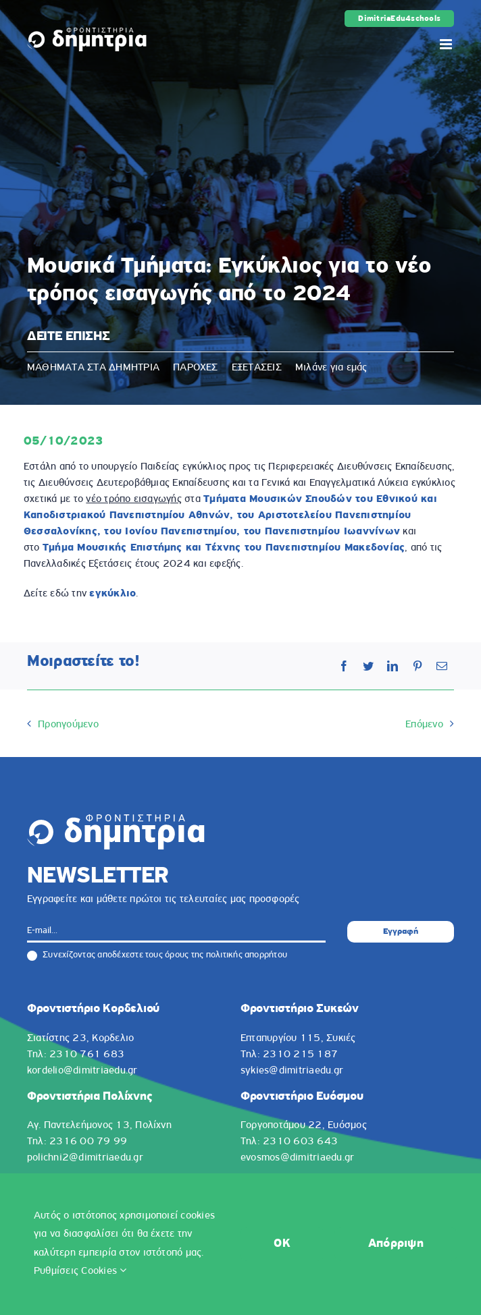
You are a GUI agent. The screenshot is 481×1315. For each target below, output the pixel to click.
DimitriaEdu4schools (399, 19)
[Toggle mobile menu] (447, 44)
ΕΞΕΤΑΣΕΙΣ (257, 367)
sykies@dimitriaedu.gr (291, 1070)
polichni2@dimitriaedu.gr (85, 1157)
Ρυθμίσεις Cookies (80, 1271)
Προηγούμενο (68, 724)
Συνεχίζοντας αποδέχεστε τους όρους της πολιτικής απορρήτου (157, 955)
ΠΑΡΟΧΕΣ (195, 367)
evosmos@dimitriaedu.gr (297, 1157)
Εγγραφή (400, 931)
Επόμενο (424, 724)
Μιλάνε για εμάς (331, 367)
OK (282, 1243)
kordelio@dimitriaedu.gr (82, 1070)
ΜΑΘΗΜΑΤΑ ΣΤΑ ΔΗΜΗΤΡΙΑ (93, 367)
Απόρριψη (396, 1243)
